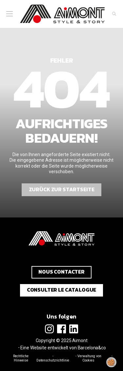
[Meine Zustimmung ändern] (111, 362)
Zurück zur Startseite (61, 189)
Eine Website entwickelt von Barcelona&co (63, 347)
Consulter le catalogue (61, 290)
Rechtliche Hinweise (21, 358)
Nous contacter (61, 272)
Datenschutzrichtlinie (52, 360)
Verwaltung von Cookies (89, 358)
